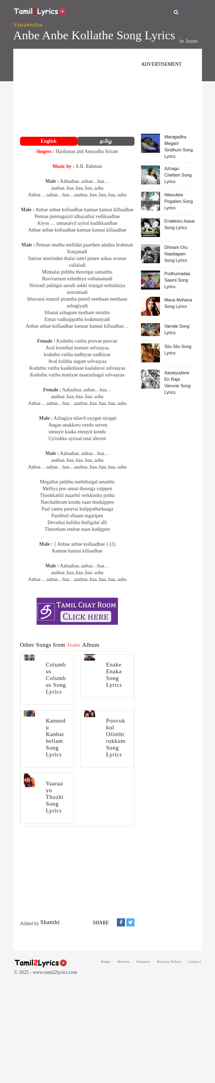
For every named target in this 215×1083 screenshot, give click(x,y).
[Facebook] (184, 12)
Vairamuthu (28, 24)
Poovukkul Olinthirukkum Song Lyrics (116, 737)
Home (106, 962)
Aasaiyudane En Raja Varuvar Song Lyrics (177, 382)
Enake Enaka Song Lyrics (114, 674)
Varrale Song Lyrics (176, 329)
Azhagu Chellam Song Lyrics (178, 175)
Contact (194, 962)
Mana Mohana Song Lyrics (178, 303)
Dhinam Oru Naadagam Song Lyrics (176, 254)
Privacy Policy (169, 962)
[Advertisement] (77, 93)
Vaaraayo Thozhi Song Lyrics (55, 797)
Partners (143, 962)
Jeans (191, 41)
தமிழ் (106, 141)
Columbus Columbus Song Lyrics (56, 678)
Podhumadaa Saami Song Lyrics (177, 280)
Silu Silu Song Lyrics (177, 349)
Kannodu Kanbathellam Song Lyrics (56, 737)
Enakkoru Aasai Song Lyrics (179, 224)
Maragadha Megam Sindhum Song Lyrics (178, 147)
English (48, 141)
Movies (123, 962)
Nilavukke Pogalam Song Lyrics (178, 201)
